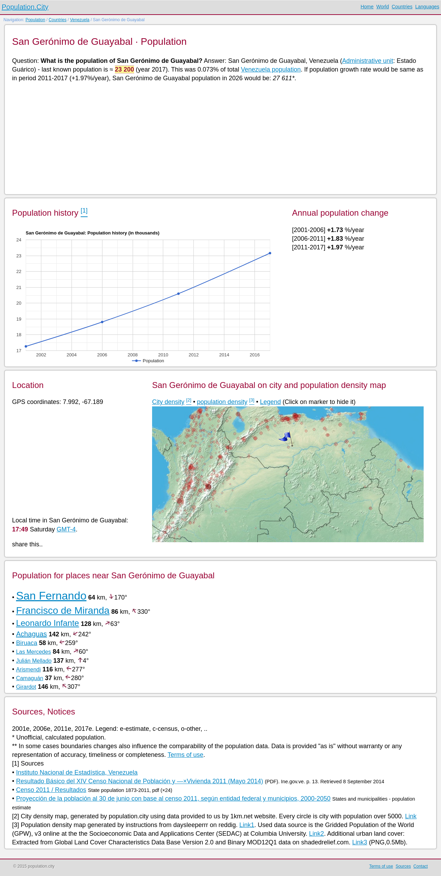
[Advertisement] (220, 137)
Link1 (246, 824)
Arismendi (28, 669)
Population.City (25, 7)
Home (366, 6)
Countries (402, 6)
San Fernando (51, 595)
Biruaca (26, 642)
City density (168, 401)
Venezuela (79, 19)
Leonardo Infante (47, 623)
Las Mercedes (33, 652)
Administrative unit (367, 60)
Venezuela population (271, 69)
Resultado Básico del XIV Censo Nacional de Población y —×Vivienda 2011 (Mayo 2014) (139, 781)
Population (35, 19)
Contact (421, 866)
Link (410, 816)
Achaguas (31, 634)
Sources (403, 866)
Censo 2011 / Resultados (51, 789)
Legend (270, 401)
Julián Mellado (33, 661)
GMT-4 (66, 529)
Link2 (316, 833)
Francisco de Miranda (62, 610)
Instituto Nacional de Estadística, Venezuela (77, 772)
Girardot (26, 687)
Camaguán (29, 678)
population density (222, 401)
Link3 (359, 842)
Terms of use (185, 754)
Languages (427, 6)
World (382, 6)
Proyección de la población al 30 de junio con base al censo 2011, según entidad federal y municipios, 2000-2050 (173, 798)
